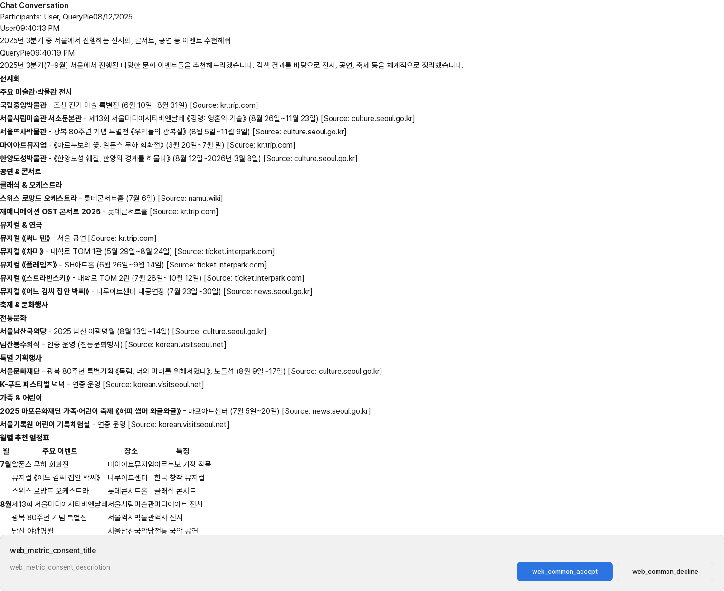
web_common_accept (565, 571)
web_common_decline (665, 571)
